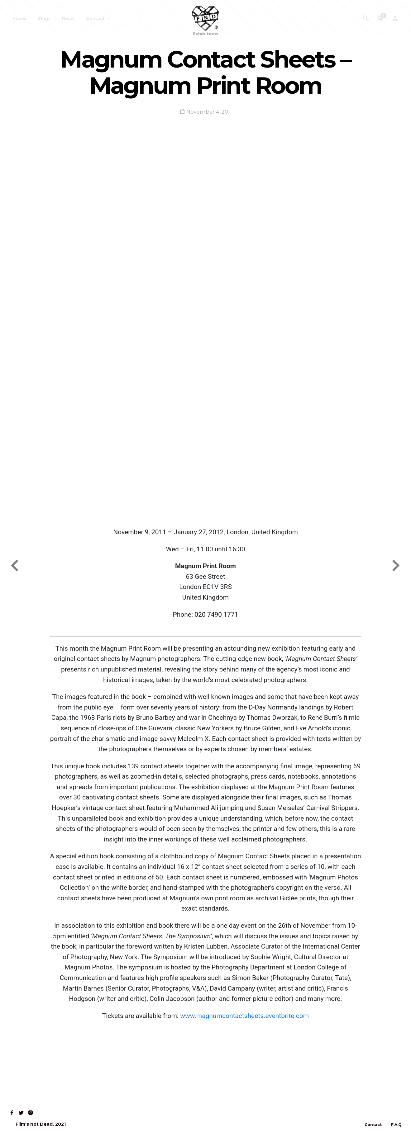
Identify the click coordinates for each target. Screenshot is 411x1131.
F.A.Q (396, 1124)
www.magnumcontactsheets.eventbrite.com (244, 1016)
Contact (95, 18)
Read (68, 18)
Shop (44, 18)
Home (19, 18)
